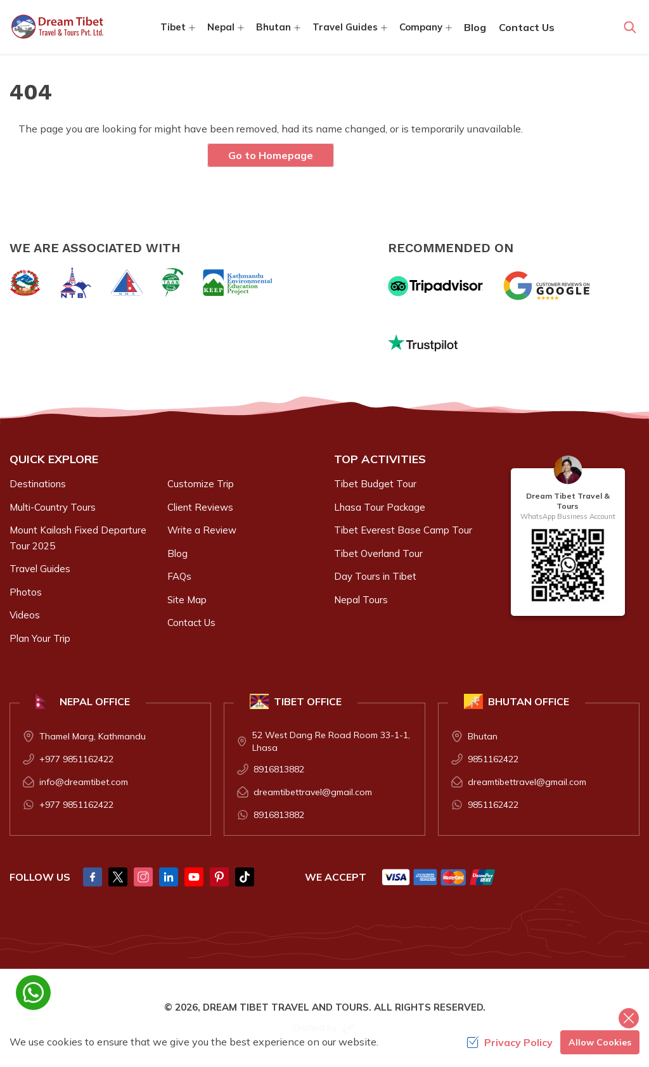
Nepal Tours (361, 600)
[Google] (549, 286)
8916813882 (279, 769)
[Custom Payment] (439, 876)
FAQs (179, 576)
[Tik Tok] (244, 876)
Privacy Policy (509, 1042)
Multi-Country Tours (53, 507)
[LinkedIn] (168, 876)
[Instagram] (143, 876)
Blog (475, 27)
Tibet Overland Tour (378, 553)
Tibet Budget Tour (375, 484)
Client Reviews (200, 507)
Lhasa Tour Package (379, 507)
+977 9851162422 (76, 759)
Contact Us (527, 27)
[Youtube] (193, 876)
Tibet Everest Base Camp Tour (403, 530)
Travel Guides (40, 569)
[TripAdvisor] (435, 286)
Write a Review (201, 530)
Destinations (38, 484)
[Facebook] (92, 876)
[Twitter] (117, 876)
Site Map (187, 600)
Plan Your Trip (40, 638)
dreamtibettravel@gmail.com (313, 792)
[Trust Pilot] (423, 343)
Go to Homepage (270, 155)
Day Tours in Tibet (375, 576)
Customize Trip (200, 484)
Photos (26, 592)
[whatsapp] (33, 992)
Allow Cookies (600, 1042)
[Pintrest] (219, 876)
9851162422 (493, 759)
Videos (25, 615)
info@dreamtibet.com (83, 782)
